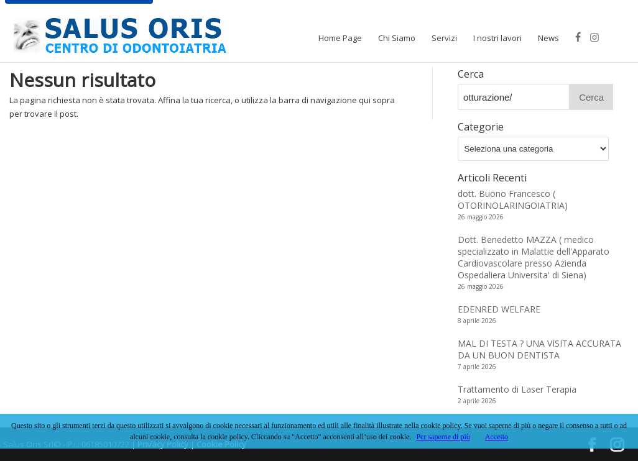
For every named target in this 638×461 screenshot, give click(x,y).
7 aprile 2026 (477, 366)
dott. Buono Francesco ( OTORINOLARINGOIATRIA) (513, 199)
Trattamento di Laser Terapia (517, 389)
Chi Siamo (396, 37)
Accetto (496, 436)
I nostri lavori (497, 37)
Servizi (444, 37)
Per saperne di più (442, 436)
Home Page (340, 37)
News (548, 37)
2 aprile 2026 (477, 400)
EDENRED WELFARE (499, 309)
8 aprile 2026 (477, 320)
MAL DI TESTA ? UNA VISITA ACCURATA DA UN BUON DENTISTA (539, 349)
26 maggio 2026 (481, 216)
